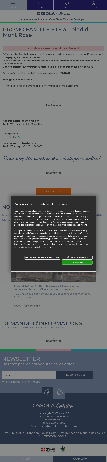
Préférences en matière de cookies (42, 257)
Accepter (77, 262)
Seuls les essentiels (77, 257)
